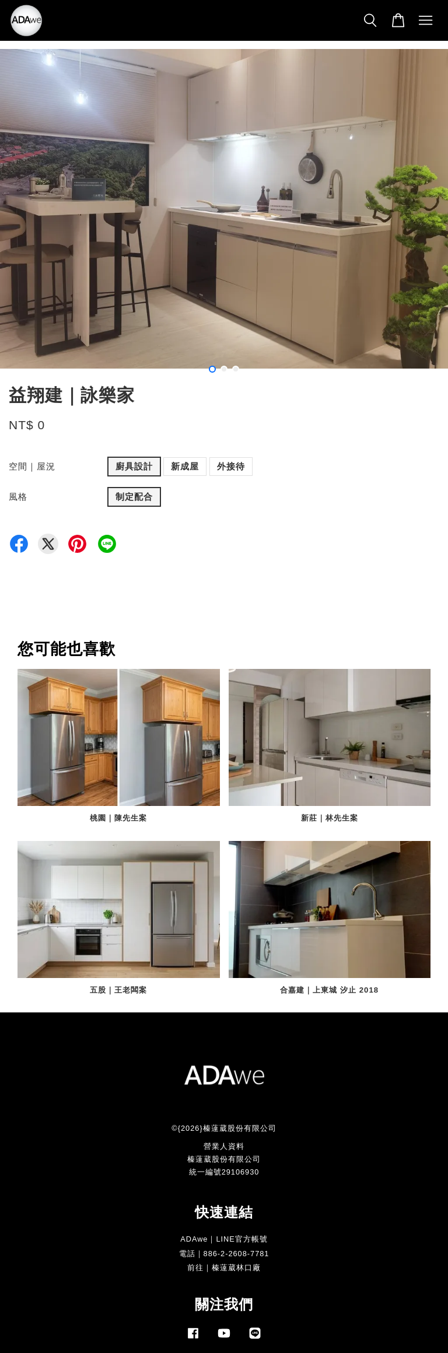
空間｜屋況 (32, 466)
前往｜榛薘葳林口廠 (224, 1267)
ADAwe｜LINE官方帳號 (224, 1239)
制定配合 (134, 497)
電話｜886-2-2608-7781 (224, 1253)
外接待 (231, 466)
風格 (18, 497)
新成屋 (185, 466)
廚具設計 (134, 466)
